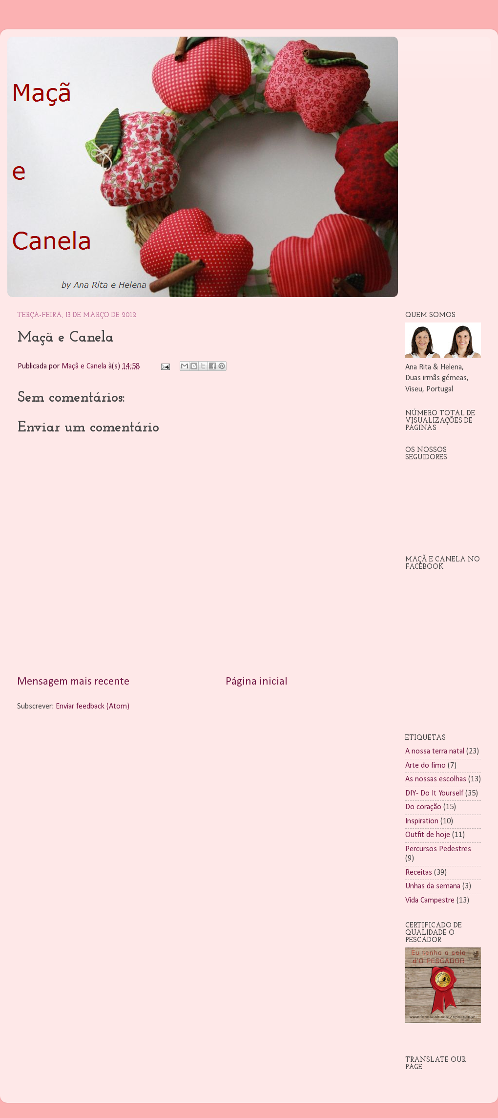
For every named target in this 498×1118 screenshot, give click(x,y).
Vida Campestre (430, 900)
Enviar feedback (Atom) (92, 706)
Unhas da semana (432, 886)
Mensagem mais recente (73, 682)
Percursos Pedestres (438, 849)
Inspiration (421, 821)
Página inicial (257, 682)
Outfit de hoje (427, 835)
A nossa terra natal (434, 751)
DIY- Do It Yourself (434, 793)
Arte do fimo (425, 766)
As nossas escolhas (435, 779)
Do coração (423, 807)
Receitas (418, 873)
